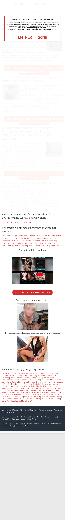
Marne (45, 386)
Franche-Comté (30, 238)
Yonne (30, 222)
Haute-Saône (45, 393)
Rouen (43, 424)
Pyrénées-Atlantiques (37, 390)
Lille (13, 412)
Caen (24, 424)
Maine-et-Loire (29, 386)
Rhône (36, 393)
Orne (3, 390)
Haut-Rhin (29, 393)
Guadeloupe (41, 238)
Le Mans (41, 417)
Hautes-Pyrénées (52, 390)
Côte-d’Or (53, 378)
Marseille (5, 410)
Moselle (42, 388)
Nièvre (12, 222)
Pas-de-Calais (12, 390)
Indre (50, 382)
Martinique (13, 243)
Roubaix (17, 426)
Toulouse (16, 410)
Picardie (10, 246)
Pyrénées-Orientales (9, 393)
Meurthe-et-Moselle (17, 388)
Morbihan (35, 388)
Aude (30, 376)
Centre (58, 236)
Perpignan (5, 426)
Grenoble (20, 417)
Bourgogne (43, 236)
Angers (26, 417)
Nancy (12, 426)
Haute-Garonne (12, 382)
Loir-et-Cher (23, 384)
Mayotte (21, 243)
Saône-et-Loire (21, 222)
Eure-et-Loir (49, 380)
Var (38, 397)
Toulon (13, 417)
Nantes (26, 410)
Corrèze (46, 378)
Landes (14, 384)
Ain (3, 374)
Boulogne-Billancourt (53, 424)
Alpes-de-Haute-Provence (24, 374)
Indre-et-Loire (58, 382)
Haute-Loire (37, 384)
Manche (39, 386)
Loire (30, 384)
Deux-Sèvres (6, 397)
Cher (40, 378)
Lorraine (5, 243)
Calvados (5, 378)
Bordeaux (50, 410)
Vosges (16, 399)
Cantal (12, 378)
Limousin (52, 241)
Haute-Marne (54, 386)
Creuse (16, 380)
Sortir (42, 37)
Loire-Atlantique (49, 384)
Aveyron (36, 376)
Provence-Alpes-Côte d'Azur (38, 246)
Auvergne (19, 236)
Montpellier (42, 410)
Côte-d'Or (5, 222)
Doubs (31, 380)
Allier (12, 374)
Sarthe (4, 395)
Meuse (27, 388)
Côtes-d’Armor (7, 380)
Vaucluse (44, 397)
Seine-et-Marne (48, 395)
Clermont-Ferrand (51, 417)
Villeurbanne (6, 424)
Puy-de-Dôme (23, 390)
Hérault (33, 382)
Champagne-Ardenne (10, 238)
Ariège (19, 376)
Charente (19, 378)
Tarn (21, 397)
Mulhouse (37, 424)
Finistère (58, 380)
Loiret (58, 384)
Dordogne (24, 380)
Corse (21, 238)
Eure (42, 380)
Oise (59, 388)
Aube (25, 376)
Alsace (4, 236)
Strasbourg (34, 410)
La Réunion (26, 241)
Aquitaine (11, 236)
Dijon (31, 417)
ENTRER (25, 37)
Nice (21, 410)
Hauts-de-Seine (54, 399)
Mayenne (5, 388)
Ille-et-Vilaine (42, 382)
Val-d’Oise (31, 401)
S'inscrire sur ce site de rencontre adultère (32, 292)
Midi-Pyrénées (30, 243)
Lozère (20, 386)
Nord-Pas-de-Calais (44, 243)
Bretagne (51, 236)
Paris (27, 395)
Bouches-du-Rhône (48, 376)
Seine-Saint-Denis (8, 401)
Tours (34, 419)
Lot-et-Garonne (11, 386)
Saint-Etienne (6, 417)
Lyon (10, 410)
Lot (3, 386)
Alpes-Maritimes (53, 374)
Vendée (52, 397)
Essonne (44, 399)
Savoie (10, 395)
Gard (4, 382)
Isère (4, 384)
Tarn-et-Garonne (30, 397)
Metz (12, 424)
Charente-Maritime (30, 378)
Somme (16, 397)
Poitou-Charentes (20, 246)
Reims (9, 412)
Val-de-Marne (21, 401)
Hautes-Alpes (40, 374)
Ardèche (5, 376)
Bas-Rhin (21, 393)
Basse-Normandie (31, 236)
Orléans (30, 424)
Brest (36, 417)
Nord (54, 388)
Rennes (56, 410)
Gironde (27, 382)
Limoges (23, 419)
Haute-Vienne (7, 399)
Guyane (50, 238)
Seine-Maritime (36, 395)
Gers (21, 382)
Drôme (37, 380)
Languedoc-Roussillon (40, 241)
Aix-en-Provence (13, 419)
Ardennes (12, 376)
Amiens (4, 419)
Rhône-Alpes (55, 246)
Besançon (18, 424)
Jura (9, 384)
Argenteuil (24, 426)
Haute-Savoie (19, 395)
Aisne (7, 374)
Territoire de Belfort (33, 399)
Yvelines (58, 395)
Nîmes (29, 419)
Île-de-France (16, 241)
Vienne (58, 397)
